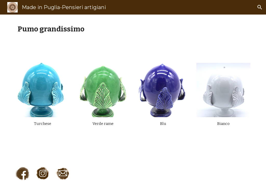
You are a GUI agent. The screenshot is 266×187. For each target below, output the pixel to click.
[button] (260, 7)
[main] (133, 29)
